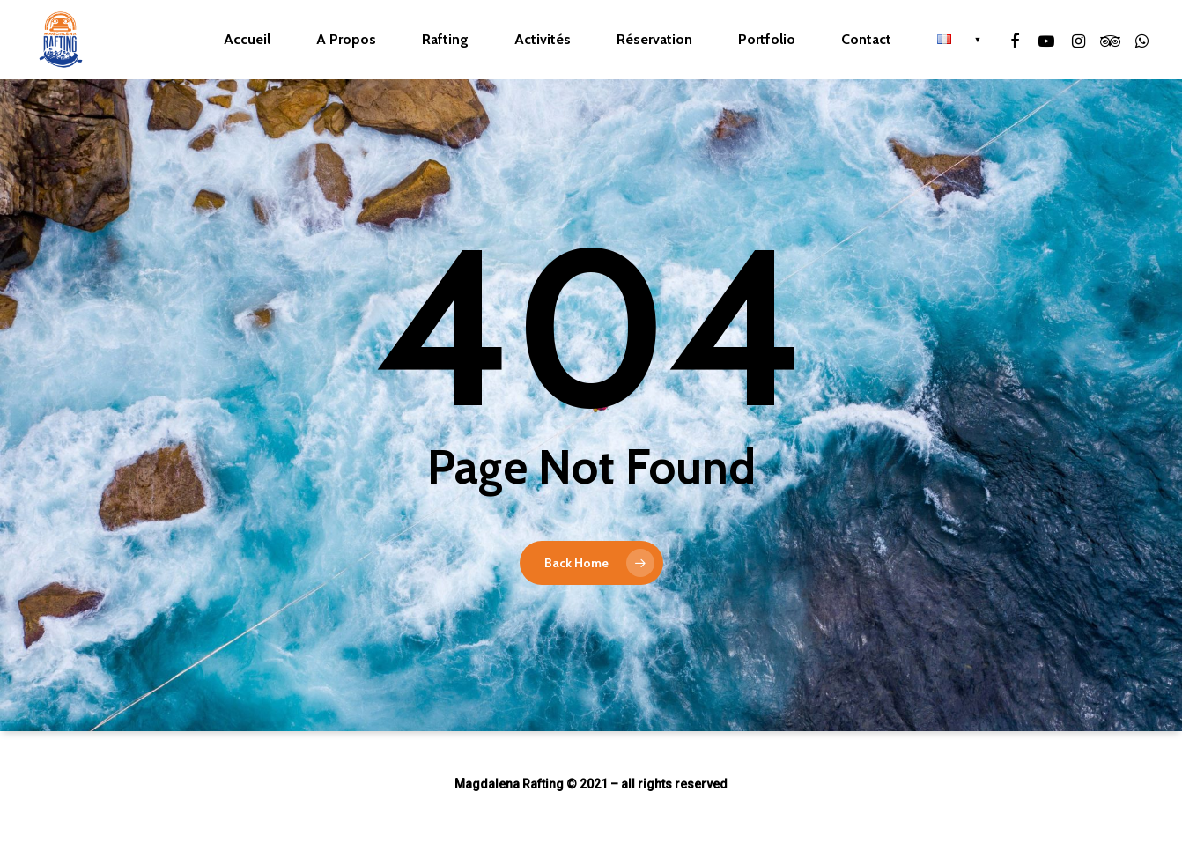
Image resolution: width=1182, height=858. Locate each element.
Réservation (654, 40)
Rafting (445, 40)
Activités (542, 40)
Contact (866, 40)
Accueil (247, 40)
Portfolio (766, 40)
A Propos (346, 40)
